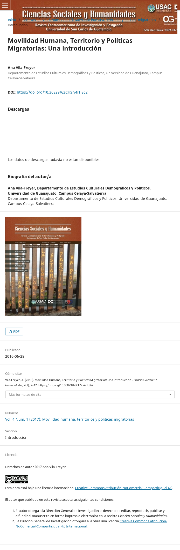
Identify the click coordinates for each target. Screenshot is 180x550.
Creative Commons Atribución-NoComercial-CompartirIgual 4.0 (123, 487)
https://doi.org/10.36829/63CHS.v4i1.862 (52, 92)
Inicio (12, 19)
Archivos (29, 19)
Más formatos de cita (25, 394)
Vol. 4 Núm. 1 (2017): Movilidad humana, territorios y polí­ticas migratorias (99, 19)
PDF (15, 331)
